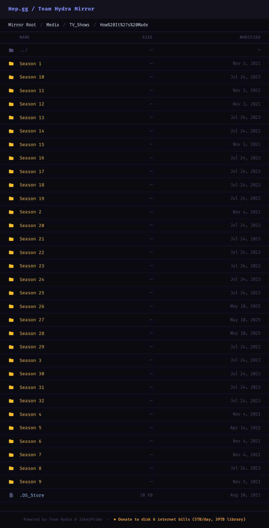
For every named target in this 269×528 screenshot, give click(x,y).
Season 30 (32, 374)
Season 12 (32, 104)
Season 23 (32, 266)
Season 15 (32, 145)
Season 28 (32, 333)
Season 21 (32, 239)
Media (53, 25)
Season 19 (32, 198)
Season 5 (30, 428)
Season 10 (32, 77)
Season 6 (30, 441)
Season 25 (32, 293)
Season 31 (32, 387)
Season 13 (32, 118)
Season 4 (30, 414)
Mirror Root (22, 25)
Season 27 (32, 320)
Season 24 (32, 279)
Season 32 (32, 401)
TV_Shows (79, 25)
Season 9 (30, 482)
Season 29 (32, 347)
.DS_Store (32, 495)
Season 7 (30, 455)
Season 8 (30, 468)
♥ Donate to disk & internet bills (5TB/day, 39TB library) (180, 519)
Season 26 (32, 306)
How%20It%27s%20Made (124, 25)
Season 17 (32, 171)
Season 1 (30, 64)
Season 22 (32, 252)
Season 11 (32, 91)
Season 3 (30, 360)
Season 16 (32, 158)
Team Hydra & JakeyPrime (75, 519)
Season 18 (32, 185)
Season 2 (30, 212)
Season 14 (32, 131)
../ (24, 50)
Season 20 (32, 225)
